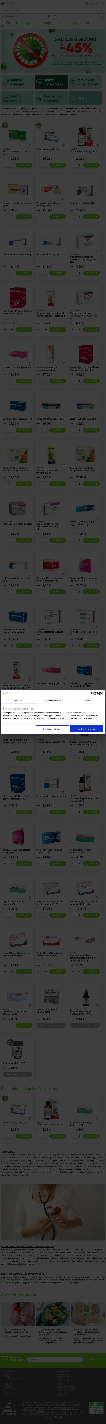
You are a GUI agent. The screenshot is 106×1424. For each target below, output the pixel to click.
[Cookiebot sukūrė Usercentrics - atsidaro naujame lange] (92, 693)
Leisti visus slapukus (87, 729)
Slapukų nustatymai (53, 729)
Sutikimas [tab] (18, 700)
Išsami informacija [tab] (53, 700)
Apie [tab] (88, 700)
